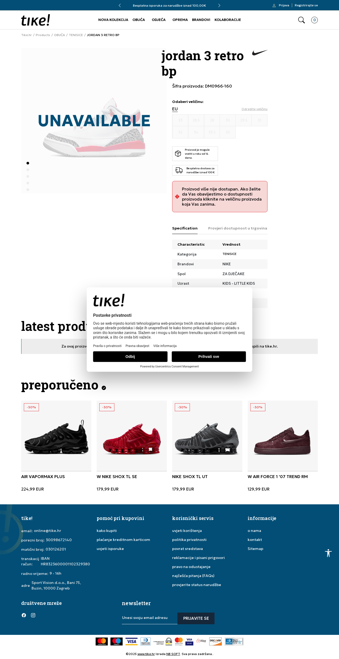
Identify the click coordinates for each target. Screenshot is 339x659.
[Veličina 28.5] (196, 120)
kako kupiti (107, 530)
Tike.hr (26, 35)
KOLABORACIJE (228, 20)
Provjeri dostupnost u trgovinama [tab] (240, 228)
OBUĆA (138, 20)
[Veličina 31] (259, 120)
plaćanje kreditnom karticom (123, 539)
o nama (254, 530)
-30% (31, 407)
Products (43, 35)
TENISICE (76, 35)
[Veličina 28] (212, 120)
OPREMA (180, 20)
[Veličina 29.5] (244, 120)
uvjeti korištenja (187, 530)
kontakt (255, 539)
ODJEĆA (159, 20)
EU (175, 108)
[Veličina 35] (228, 132)
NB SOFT (173, 654)
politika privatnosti (189, 539)
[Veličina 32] (180, 132)
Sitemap (255, 548)
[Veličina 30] (228, 120)
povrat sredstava (187, 548)
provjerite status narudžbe (196, 584)
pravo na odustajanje (191, 566)
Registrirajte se (306, 5)
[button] (301, 20)
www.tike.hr (146, 654)
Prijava (284, 5)
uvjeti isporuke (110, 548)
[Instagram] (33, 615)
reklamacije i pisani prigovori (198, 557)
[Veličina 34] (196, 132)
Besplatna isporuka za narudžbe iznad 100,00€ (169, 5)
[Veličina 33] (180, 120)
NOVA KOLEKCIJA (113, 20)
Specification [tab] (185, 228)
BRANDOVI (201, 20)
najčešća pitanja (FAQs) (193, 575)
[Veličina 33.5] (212, 132)
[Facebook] (23, 615)
